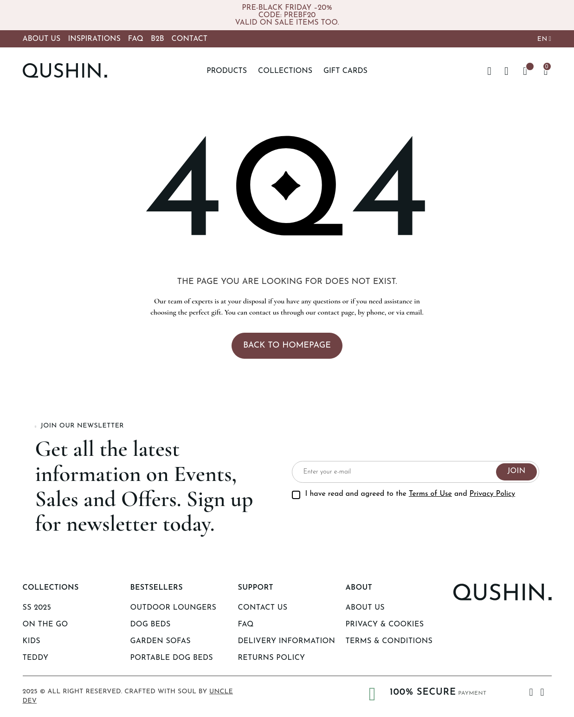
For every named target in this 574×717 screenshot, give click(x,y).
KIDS (31, 641)
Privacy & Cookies (385, 624)
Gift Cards (345, 71)
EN (542, 39)
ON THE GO (45, 624)
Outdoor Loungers (173, 608)
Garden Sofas (160, 641)
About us (365, 608)
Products (226, 71)
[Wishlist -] (525, 71)
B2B (157, 39)
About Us (42, 39)
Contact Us (263, 608)
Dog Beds (150, 624)
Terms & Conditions (389, 641)
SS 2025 (37, 608)
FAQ (135, 39)
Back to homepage (287, 345)
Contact (190, 39)
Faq (246, 624)
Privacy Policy (492, 494)
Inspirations (94, 39)
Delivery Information (286, 641)
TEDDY (36, 658)
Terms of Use (430, 494)
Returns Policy (271, 658)
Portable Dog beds (171, 658)
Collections (285, 71)
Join (516, 471)
